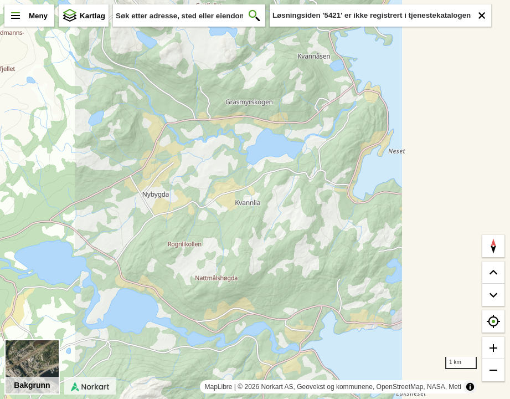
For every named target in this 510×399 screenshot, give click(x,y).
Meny (38, 16)
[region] (255, 199)
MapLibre (218, 387)
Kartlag (92, 16)
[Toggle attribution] (470, 386)
